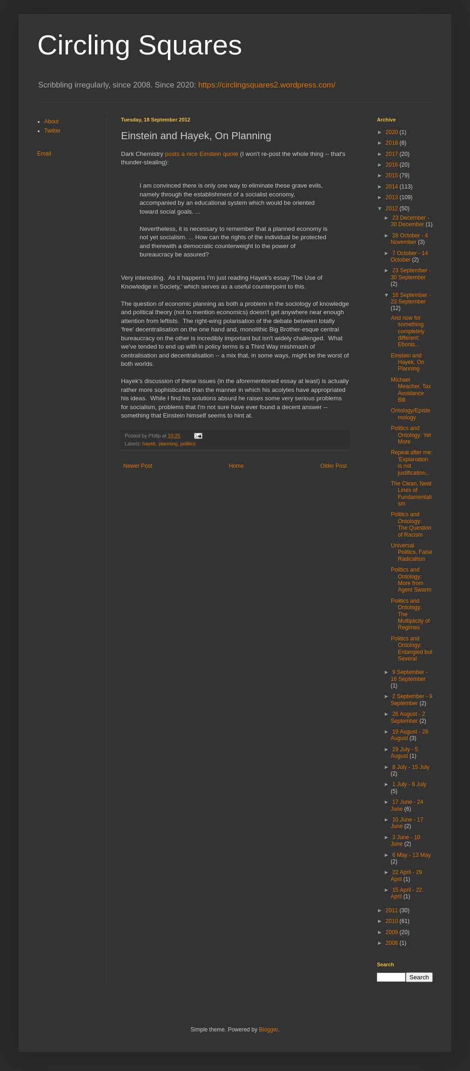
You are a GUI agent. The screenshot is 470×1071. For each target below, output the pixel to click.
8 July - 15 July (411, 767)
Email (44, 153)
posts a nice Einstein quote (202, 153)
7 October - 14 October (409, 256)
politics (187, 443)
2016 (393, 165)
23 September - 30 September (410, 273)
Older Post (333, 466)
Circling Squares (139, 45)
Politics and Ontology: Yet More (411, 435)
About (51, 121)
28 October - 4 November (409, 238)
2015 (393, 175)
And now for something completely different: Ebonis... (407, 331)
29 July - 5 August (404, 752)
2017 (393, 154)
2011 (393, 910)
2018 (393, 143)
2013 (393, 197)
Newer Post (137, 466)
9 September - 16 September (409, 675)
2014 (393, 186)
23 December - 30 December (409, 221)
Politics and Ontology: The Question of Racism (411, 524)
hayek (149, 443)
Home (236, 466)
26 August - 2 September (407, 717)
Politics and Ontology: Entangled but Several (411, 648)
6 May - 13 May (411, 855)
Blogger (268, 1029)
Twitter (52, 131)
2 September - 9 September (411, 699)
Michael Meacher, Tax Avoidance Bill (411, 390)
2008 (393, 943)
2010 (393, 921)
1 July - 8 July (409, 784)
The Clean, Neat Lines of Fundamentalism (411, 493)
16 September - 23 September (410, 298)
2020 (393, 132)
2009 (393, 932)
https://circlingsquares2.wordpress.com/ (267, 85)
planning (168, 443)
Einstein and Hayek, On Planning (407, 362)
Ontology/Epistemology (410, 413)
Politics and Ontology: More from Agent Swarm (411, 579)
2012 (393, 208)
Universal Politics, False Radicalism (411, 552)
